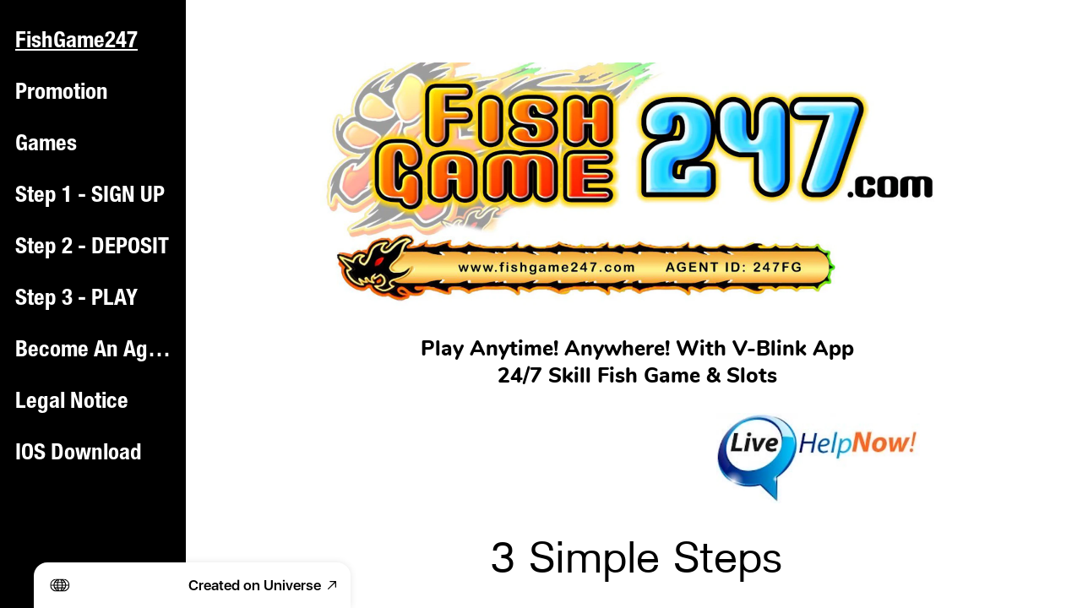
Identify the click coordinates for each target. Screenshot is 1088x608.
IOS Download (78, 454)
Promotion (61, 94)
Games (46, 145)
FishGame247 (76, 42)
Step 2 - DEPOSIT (92, 248)
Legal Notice (71, 403)
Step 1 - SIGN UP (90, 197)
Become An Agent (94, 351)
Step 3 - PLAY (76, 300)
